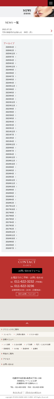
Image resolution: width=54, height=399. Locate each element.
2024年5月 (10, 80)
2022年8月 (10, 112)
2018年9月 (10, 190)
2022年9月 (10, 109)
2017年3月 (10, 226)
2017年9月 (10, 213)
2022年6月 (10, 115)
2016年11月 (10, 235)
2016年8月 (10, 245)
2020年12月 (10, 144)
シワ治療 (29, 344)
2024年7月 (10, 76)
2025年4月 (10, 60)
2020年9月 (10, 148)
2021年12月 (10, 132)
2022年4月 (10, 122)
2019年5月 (10, 170)
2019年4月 (10, 174)
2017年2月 (10, 229)
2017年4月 (10, 222)
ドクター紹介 (34, 334)
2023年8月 (10, 89)
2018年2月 (10, 203)
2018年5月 (10, 196)
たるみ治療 (18, 344)
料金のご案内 (8, 354)
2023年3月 (10, 99)
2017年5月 (10, 219)
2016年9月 (10, 242)
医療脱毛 (7, 348)
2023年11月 (10, 86)
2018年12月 (10, 180)
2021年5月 (10, 138)
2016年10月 (10, 238)
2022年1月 (10, 128)
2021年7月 (10, 135)
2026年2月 (10, 50)
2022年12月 (10, 102)
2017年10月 (10, 209)
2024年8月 (10, 73)
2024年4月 (10, 83)
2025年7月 (10, 57)
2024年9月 (10, 70)
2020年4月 (10, 154)
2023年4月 (10, 96)
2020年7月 (10, 151)
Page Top (27, 323)
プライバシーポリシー (33, 392)
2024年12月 (10, 67)
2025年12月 (10, 54)
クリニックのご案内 (11, 329)
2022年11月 (10, 106)
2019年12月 (10, 157)
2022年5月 (10, 118)
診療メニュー (8, 339)
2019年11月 (10, 161)
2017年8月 (10, 216)
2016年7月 (10, 248)
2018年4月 (10, 200)
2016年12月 (10, 232)
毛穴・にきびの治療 (43, 344)
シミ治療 (7, 344)
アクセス (6, 359)
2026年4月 (10, 47)
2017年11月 (10, 206)
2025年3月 (10, 63)
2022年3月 (10, 125)
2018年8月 (10, 193)
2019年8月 (10, 167)
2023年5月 (10, 93)
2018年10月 (10, 187)
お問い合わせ (8, 364)
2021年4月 (10, 141)
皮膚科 (35, 348)
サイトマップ (17, 392)
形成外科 (26, 348)
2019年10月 (10, 164)
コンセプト (8, 334)
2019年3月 (10, 177)
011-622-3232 (24, 281)
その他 (16, 348)
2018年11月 (10, 183)
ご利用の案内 (20, 334)
